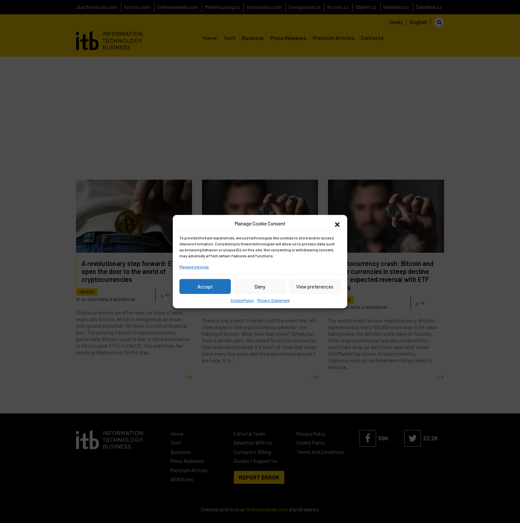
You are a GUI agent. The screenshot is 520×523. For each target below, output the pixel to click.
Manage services (194, 266)
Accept (205, 287)
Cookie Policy (242, 300)
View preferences (314, 287)
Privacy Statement (273, 300)
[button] (337, 223)
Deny (259, 287)
